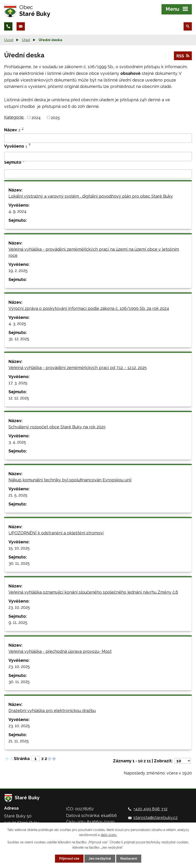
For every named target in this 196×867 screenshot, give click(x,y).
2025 (55, 117)
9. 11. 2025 (18, 622)
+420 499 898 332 (150, 808)
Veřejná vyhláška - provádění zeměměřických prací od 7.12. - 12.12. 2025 (78, 367)
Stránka (22, 758)
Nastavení (128, 858)
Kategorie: (14, 117)
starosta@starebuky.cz (155, 817)
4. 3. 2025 (17, 323)
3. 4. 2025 (17, 442)
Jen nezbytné (100, 858)
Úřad (26, 40)
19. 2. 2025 (18, 270)
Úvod (8, 40)
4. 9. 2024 (17, 211)
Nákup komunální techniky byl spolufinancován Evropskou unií (70, 479)
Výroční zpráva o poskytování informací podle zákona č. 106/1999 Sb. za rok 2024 (89, 308)
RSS (182, 55)
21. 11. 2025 (19, 740)
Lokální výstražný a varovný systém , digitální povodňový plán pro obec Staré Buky (91, 196)
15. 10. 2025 (19, 548)
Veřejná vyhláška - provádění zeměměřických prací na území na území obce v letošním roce (94, 252)
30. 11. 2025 (19, 563)
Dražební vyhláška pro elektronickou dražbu (52, 710)
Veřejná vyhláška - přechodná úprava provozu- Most (60, 651)
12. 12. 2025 (19, 398)
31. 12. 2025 (19, 338)
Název (12, 129)
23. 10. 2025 (19, 607)
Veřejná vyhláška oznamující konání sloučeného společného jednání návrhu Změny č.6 (93, 592)
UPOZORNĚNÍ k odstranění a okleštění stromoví (56, 532)
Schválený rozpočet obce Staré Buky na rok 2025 (57, 426)
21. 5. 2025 (18, 495)
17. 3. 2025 (18, 382)
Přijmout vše (69, 858)
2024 (36, 117)
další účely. (109, 835)
